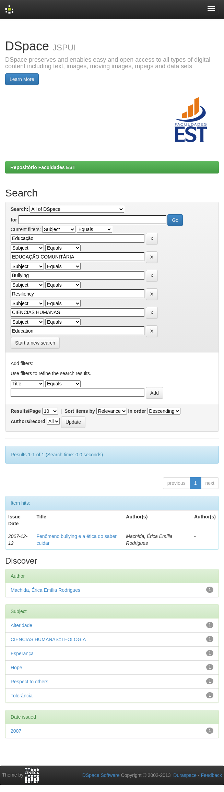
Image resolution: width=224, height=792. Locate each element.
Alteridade (21, 625)
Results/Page (26, 411)
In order (137, 411)
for (14, 220)
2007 (16, 731)
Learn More (22, 79)
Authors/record (28, 421)
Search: (19, 209)
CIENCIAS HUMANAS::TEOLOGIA (48, 639)
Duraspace (185, 775)
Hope (16, 667)
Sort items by (79, 411)
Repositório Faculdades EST (42, 167)
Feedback (211, 775)
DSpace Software (101, 775)
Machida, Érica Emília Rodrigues (45, 590)
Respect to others (29, 681)
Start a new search (35, 343)
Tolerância (22, 695)
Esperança (22, 653)
